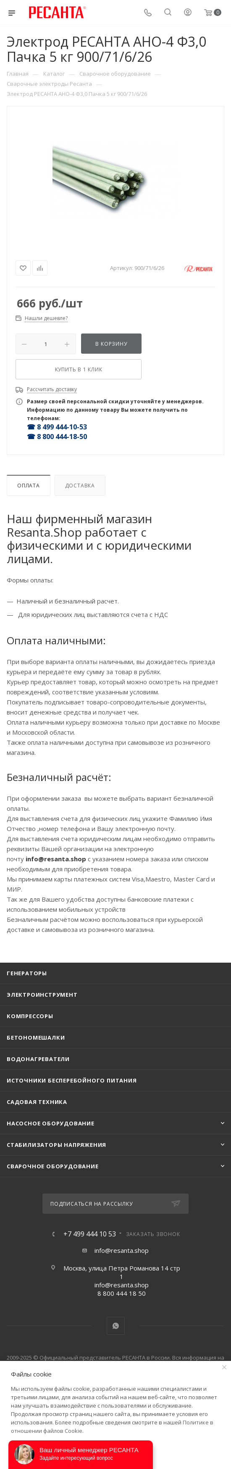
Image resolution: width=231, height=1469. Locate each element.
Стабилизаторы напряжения (56, 1145)
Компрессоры (30, 1016)
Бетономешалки (36, 1037)
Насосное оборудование (50, 1123)
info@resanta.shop (121, 1250)
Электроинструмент (42, 994)
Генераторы (27, 973)
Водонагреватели (38, 1059)
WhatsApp (116, 1326)
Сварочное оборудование (53, 1166)
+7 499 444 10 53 (89, 1234)
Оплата (28, 485)
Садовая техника (37, 1102)
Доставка (80, 485)
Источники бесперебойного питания (72, 1080)
